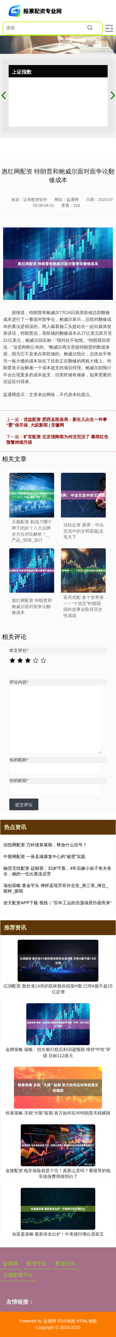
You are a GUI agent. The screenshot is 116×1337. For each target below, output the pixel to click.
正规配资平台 (18, 1275)
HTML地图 (86, 1321)
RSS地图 (66, 1321)
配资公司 (65, 1263)
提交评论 (23, 804)
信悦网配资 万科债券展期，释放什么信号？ (45, 844)
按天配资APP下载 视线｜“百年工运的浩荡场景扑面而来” (57, 902)
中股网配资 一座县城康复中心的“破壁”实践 (44, 856)
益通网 (10, 1263)
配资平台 (37, 1263)
